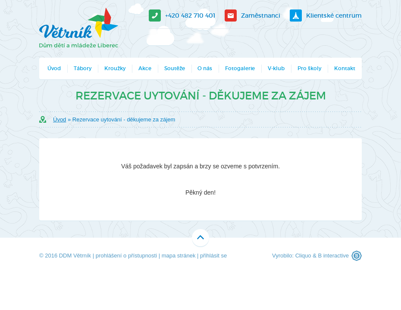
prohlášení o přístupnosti (126, 255)
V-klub (276, 68)
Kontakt (344, 68)
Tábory (82, 68)
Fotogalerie (240, 68)
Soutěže (174, 68)
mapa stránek (179, 255)
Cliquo (303, 255)
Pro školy (309, 68)
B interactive (333, 255)
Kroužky (114, 68)
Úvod (54, 68)
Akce (144, 68)
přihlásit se (213, 255)
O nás (204, 68)
